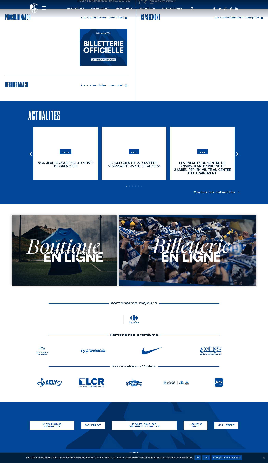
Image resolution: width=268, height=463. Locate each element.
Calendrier (100, 8)
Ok (197, 457)
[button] (192, 8)
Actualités (75, 8)
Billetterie (124, 8)
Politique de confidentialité (226, 457)
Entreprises (172, 8)
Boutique (147, 8)
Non (206, 457)
